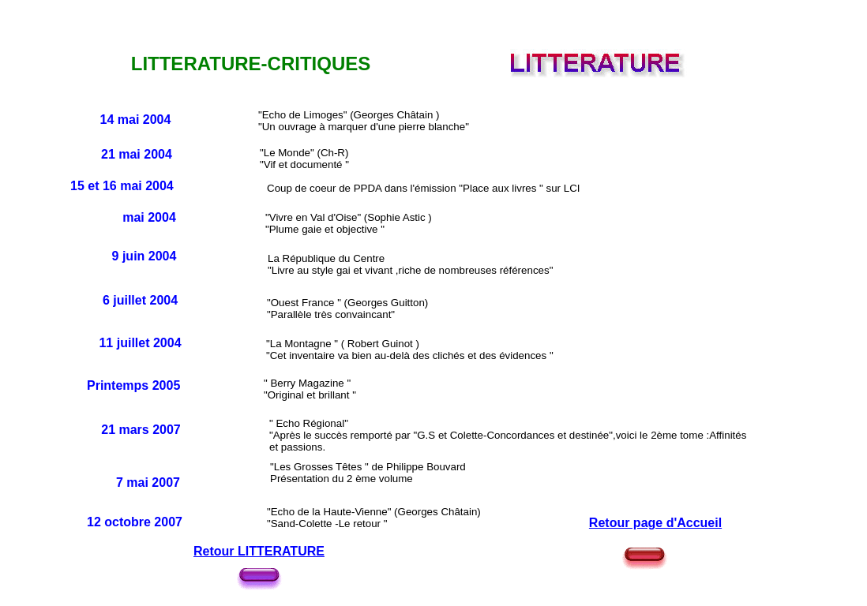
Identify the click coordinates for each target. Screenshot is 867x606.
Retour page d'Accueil (655, 522)
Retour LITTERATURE (259, 551)
